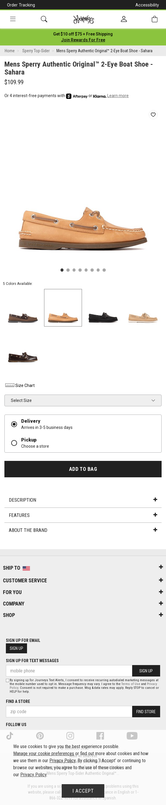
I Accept (83, 791)
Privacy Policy (62, 760)
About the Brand (83, 530)
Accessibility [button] (147, 5)
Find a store (18, 701)
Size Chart (19, 385)
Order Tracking (21, 5)
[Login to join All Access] (83, 34)
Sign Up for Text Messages (32, 660)
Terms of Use (130, 684)
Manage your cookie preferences (43, 753)
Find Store (146, 711)
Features (83, 515)
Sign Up (16, 648)
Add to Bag (83, 469)
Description (83, 500)
